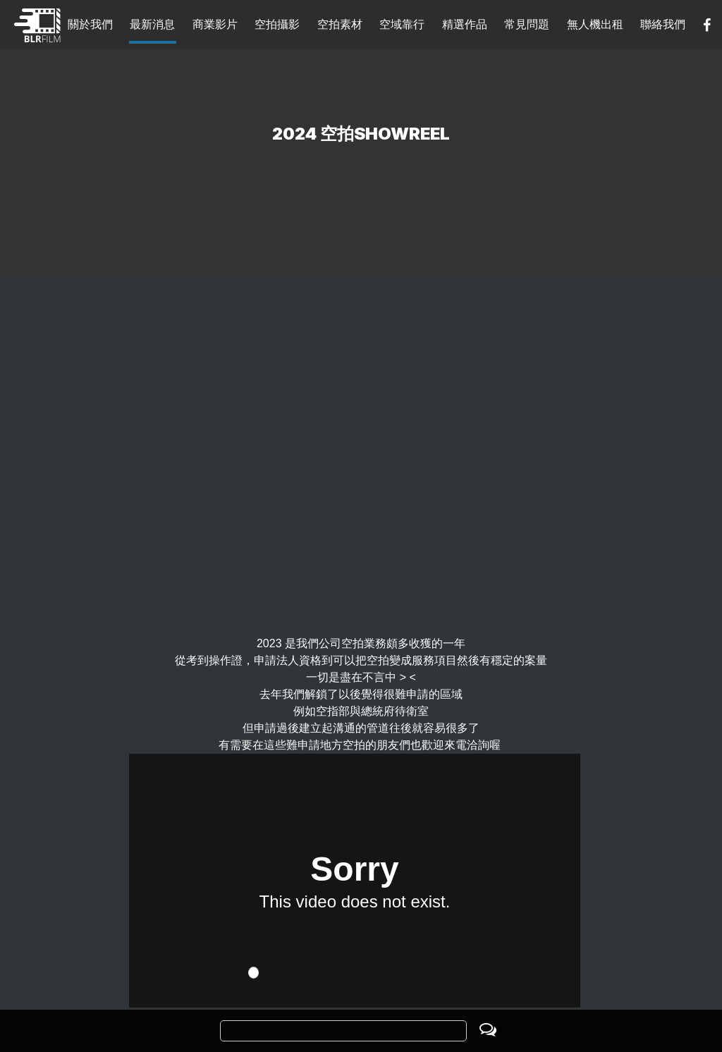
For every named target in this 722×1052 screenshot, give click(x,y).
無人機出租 (595, 24)
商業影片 (215, 24)
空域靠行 (401, 24)
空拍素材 (339, 24)
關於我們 (90, 24)
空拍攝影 (277, 24)
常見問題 (526, 24)
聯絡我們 (662, 24)
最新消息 (152, 24)
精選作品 (464, 24)
